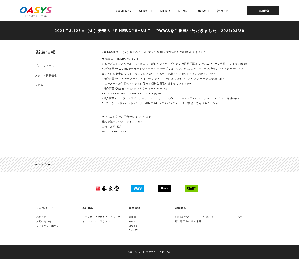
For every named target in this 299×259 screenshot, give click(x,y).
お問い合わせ (43, 221)
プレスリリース (44, 65)
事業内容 (134, 208)
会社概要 (87, 208)
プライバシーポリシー (48, 226)
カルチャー (241, 217)
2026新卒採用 (183, 217)
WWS (132, 221)
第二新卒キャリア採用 (188, 221)
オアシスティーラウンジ (96, 221)
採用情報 (180, 208)
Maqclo (133, 226)
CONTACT (202, 11)
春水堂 (132, 217)
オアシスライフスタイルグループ (101, 217)
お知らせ (40, 85)
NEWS (182, 11)
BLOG (224, 11)
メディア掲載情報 (46, 75)
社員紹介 (208, 217)
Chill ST (133, 230)
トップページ (44, 164)
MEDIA (165, 11)
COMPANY (124, 11)
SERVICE (146, 11)
